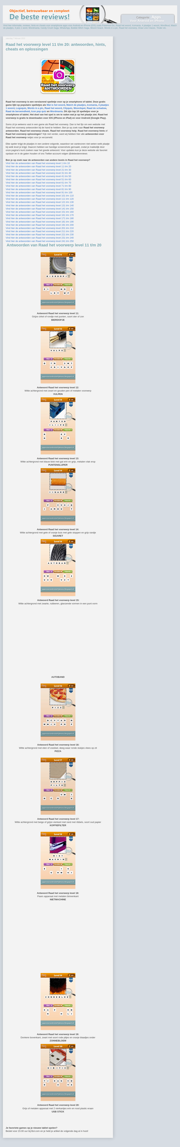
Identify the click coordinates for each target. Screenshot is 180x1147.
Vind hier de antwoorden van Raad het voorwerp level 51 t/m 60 (38, 179)
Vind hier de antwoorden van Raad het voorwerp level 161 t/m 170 (40, 215)
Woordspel (79, 108)
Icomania (92, 105)
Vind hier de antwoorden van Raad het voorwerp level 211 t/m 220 (40, 231)
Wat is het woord (56, 105)
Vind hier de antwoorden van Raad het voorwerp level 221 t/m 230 (40, 234)
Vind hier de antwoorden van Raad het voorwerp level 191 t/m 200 (40, 225)
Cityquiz (67, 108)
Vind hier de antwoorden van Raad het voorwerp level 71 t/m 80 (38, 186)
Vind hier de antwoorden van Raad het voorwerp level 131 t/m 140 (40, 205)
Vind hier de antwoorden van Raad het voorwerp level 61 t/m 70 (38, 182)
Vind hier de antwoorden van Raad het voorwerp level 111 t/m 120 (40, 199)
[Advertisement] (58, 640)
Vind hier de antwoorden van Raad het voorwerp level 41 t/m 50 (38, 176)
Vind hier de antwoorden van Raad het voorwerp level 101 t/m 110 (40, 195)
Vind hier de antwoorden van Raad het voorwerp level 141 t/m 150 (40, 208)
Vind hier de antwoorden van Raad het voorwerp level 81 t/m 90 (38, 189)
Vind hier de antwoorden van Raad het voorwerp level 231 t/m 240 (40, 237)
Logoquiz (21, 108)
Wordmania (56, 111)
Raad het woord (53, 108)
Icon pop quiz (39, 111)
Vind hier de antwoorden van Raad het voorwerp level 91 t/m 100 (39, 192)
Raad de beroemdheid (18, 111)
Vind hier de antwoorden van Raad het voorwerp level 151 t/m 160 (40, 212)
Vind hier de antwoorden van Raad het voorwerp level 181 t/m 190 (40, 221)
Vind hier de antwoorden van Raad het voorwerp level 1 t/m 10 (38, 163)
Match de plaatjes (76, 105)
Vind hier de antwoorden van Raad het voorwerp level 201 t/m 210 (40, 228)
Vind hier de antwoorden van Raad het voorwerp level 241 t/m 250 (40, 241)
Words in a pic (35, 108)
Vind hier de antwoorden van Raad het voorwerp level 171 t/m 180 (40, 218)
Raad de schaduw (96, 108)
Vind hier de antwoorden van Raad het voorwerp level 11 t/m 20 (38, 166)
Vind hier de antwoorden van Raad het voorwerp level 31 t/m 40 (38, 173)
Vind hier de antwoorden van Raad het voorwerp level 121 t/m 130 (40, 202)
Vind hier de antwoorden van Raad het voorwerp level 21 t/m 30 (38, 169)
